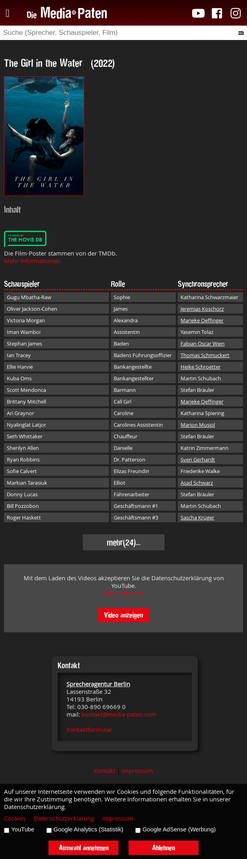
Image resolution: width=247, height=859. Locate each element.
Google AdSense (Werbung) (179, 829)
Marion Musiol (198, 424)
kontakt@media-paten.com (119, 714)
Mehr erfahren (124, 593)
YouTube (22, 829)
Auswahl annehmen (83, 848)
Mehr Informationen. (33, 261)
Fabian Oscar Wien (203, 343)
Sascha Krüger (197, 517)
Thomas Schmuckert (205, 355)
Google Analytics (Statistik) (88, 829)
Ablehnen (163, 848)
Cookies (15, 818)
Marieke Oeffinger (202, 320)
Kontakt (104, 771)
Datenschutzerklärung (64, 818)
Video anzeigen (123, 615)
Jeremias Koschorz (202, 308)
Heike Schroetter (201, 366)
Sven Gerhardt (198, 459)
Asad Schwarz (197, 482)
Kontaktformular (89, 729)
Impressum (137, 771)
